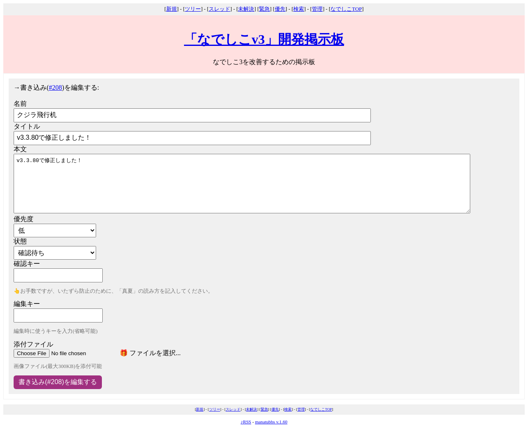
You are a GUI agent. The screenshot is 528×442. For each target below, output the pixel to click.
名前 (20, 103)
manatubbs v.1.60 (271, 421)
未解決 (246, 9)
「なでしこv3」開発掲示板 (264, 39)
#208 (55, 87)
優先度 (23, 218)
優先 (280, 9)
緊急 (264, 9)
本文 (20, 149)
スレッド (219, 9)
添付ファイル (33, 344)
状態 (20, 241)
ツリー (193, 9)
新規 (171, 9)
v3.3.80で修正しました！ (242, 183)
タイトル (27, 126)
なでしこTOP (346, 9)
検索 (298, 9)
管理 (317, 9)
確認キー (27, 263)
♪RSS (245, 421)
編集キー (27, 303)
